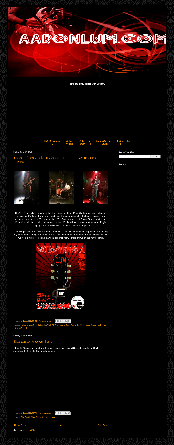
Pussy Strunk (90, 325)
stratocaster (50, 417)
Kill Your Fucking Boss (61, 325)
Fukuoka (24, 325)
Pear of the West (77, 325)
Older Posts (102, 425)
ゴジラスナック (21, 328)
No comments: (45, 321)
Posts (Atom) (31, 430)
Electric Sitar (30, 417)
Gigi (30, 325)
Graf (49, 325)
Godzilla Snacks (39, 325)
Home (61, 425)
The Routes (101, 325)
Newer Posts (20, 425)
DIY (22, 417)
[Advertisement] (87, 110)
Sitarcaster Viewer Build (32, 341)
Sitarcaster (40, 417)
